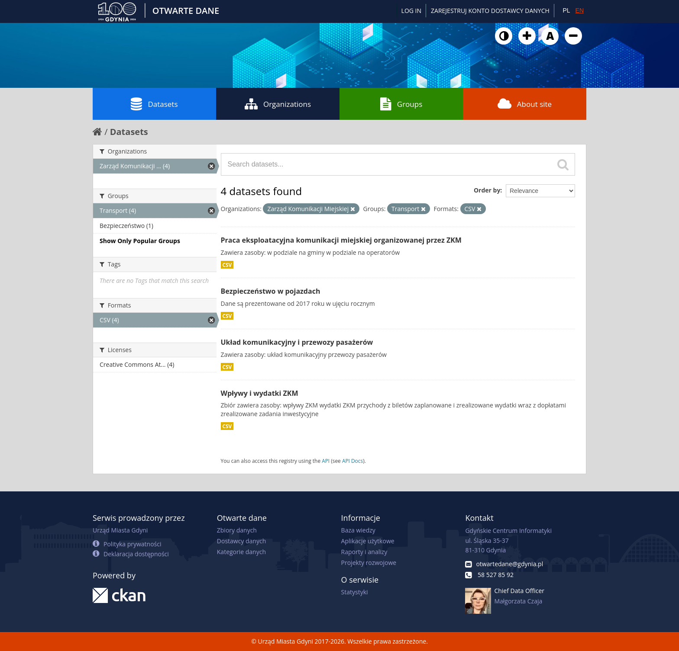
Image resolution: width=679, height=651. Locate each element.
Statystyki (354, 592)
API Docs (352, 460)
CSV (227, 264)
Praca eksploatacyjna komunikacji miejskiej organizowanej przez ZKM (341, 240)
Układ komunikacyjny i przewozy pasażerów (297, 342)
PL (566, 10)
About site (525, 103)
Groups (401, 103)
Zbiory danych (237, 530)
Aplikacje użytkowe (367, 541)
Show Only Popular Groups (140, 241)
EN (580, 10)
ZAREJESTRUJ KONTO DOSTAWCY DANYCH (490, 10)
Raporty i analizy (364, 552)
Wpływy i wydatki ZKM (259, 393)
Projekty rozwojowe (369, 562)
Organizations (278, 103)
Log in (411, 10)
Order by (487, 190)
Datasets (154, 103)
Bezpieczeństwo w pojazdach (270, 291)
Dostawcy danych (241, 541)
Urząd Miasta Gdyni (120, 530)
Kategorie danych (241, 552)
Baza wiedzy (358, 530)
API (326, 460)
